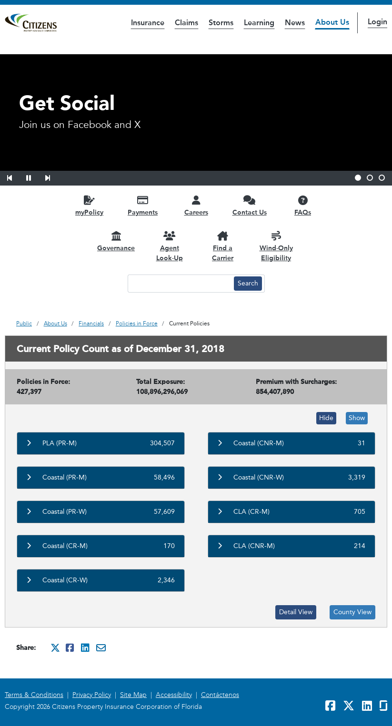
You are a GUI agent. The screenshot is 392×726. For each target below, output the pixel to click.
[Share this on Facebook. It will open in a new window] (70, 647)
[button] (15, 176)
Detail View (295, 612)
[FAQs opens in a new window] (303, 205)
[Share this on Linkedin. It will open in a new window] (85, 647)
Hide (326, 418)
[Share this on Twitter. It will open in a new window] (55, 647)
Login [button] (377, 21)
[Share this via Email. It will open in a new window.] (101, 647)
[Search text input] (179, 284)
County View (352, 612)
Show (357, 418)
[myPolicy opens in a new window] (89, 205)
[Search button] (248, 283)
